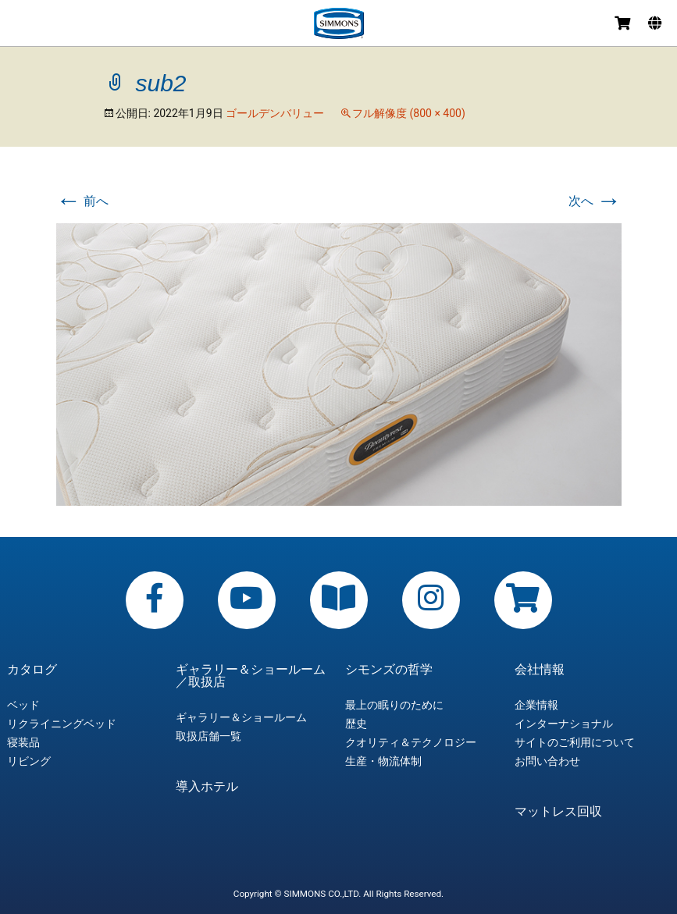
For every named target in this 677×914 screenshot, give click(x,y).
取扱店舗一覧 (208, 736)
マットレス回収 (558, 812)
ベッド (23, 704)
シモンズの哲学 (389, 669)
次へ (595, 201)
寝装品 (23, 742)
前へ (82, 201)
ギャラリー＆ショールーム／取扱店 (251, 675)
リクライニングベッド (61, 723)
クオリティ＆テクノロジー (410, 742)
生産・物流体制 (383, 761)
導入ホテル (207, 787)
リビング (29, 761)
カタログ (32, 669)
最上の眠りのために (394, 704)
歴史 (356, 723)
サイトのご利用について (575, 742)
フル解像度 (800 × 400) (408, 113)
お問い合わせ (547, 761)
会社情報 (540, 669)
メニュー (17, 25)
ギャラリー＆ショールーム (241, 717)
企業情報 (536, 704)
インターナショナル (564, 723)
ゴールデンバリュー (275, 113)
